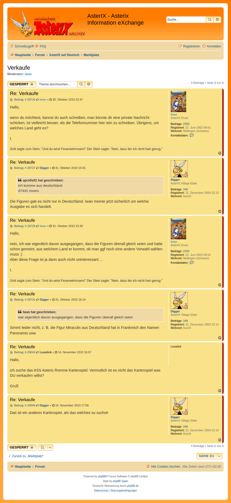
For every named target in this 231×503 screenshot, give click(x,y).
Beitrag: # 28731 (22, 299)
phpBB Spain (120, 481)
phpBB (102, 476)
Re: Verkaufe (24, 93)
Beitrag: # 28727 (22, 168)
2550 (186, 123)
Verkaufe (18, 67)
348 (185, 189)
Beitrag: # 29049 (22, 405)
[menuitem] (40, 46)
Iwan (28, 74)
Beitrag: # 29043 (22, 352)
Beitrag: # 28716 (22, 99)
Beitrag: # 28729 (22, 226)
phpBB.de (133, 485)
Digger (175, 179)
